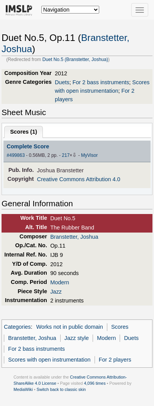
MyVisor (89, 155)
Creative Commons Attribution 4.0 (78, 179)
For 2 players (115, 360)
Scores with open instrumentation (49, 360)
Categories (17, 327)
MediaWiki (23, 389)
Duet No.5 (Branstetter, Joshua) (75, 59)
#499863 (16, 155)
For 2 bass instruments (101, 82)
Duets (62, 82)
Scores (120, 327)
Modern (59, 282)
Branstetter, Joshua (74, 237)
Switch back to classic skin (61, 389)
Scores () (23, 132)
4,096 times (95, 383)
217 (65, 155)
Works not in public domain (69, 327)
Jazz (56, 292)
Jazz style (76, 338)
